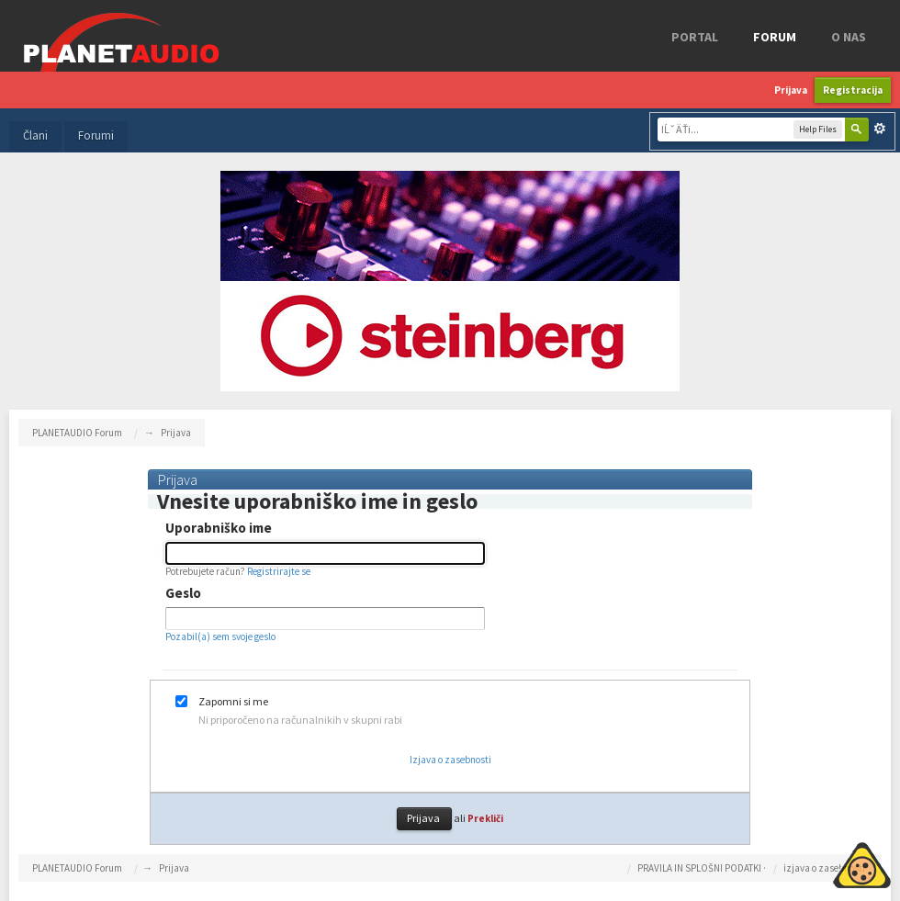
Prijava (790, 90)
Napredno (879, 128)
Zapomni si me (233, 701)
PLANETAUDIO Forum (77, 868)
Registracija (853, 90)
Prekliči (485, 818)
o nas (848, 36)
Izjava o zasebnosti (450, 759)
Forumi (96, 135)
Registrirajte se (278, 571)
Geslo (183, 593)
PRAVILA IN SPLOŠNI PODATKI (699, 868)
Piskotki (819, 862)
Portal (694, 36)
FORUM (774, 36)
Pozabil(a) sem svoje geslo (220, 636)
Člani (35, 135)
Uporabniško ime (218, 528)
